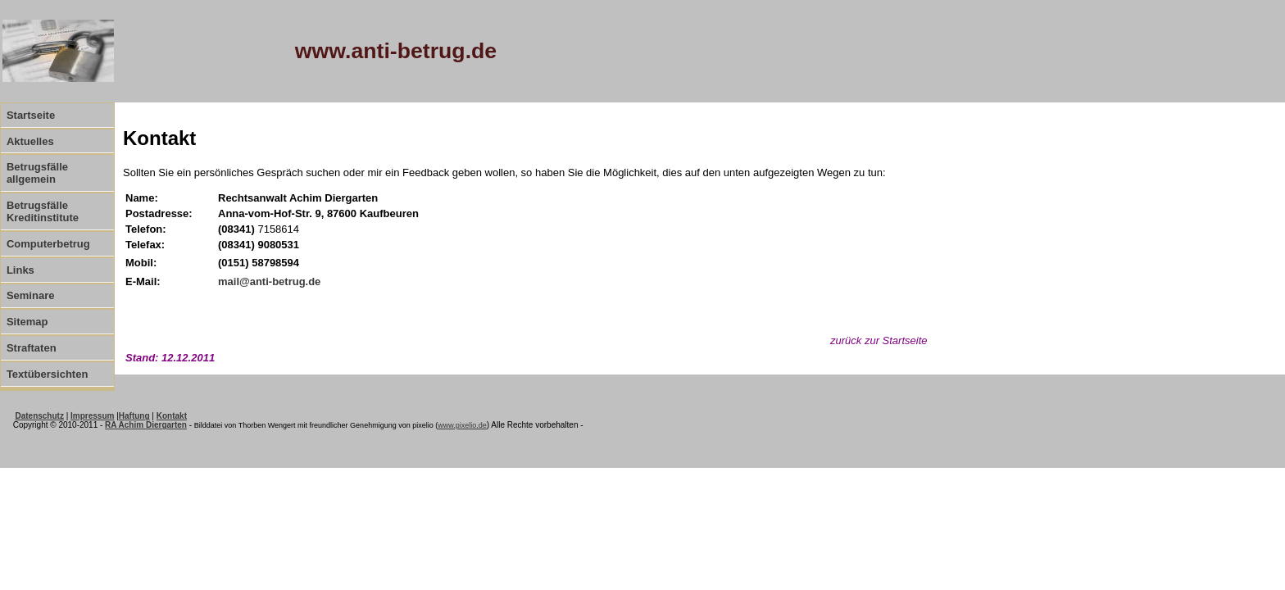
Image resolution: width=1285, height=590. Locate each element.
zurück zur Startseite (879, 340)
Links (20, 270)
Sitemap (27, 321)
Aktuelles (30, 141)
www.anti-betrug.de (396, 51)
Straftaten (32, 348)
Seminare (31, 295)
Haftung (134, 415)
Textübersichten (47, 374)
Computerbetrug (48, 244)
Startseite (31, 115)
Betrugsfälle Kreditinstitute (43, 211)
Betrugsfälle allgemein (37, 173)
